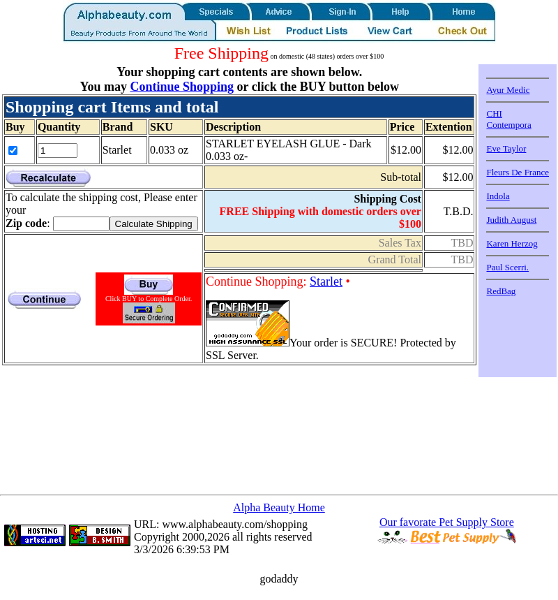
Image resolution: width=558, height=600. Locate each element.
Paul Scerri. (507, 267)
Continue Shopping (182, 87)
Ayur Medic (507, 90)
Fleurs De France (517, 172)
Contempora (508, 124)
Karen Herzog (511, 243)
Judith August (511, 219)
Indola (497, 196)
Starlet (326, 281)
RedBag (500, 291)
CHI (494, 113)
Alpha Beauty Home (279, 507)
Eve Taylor (506, 148)
